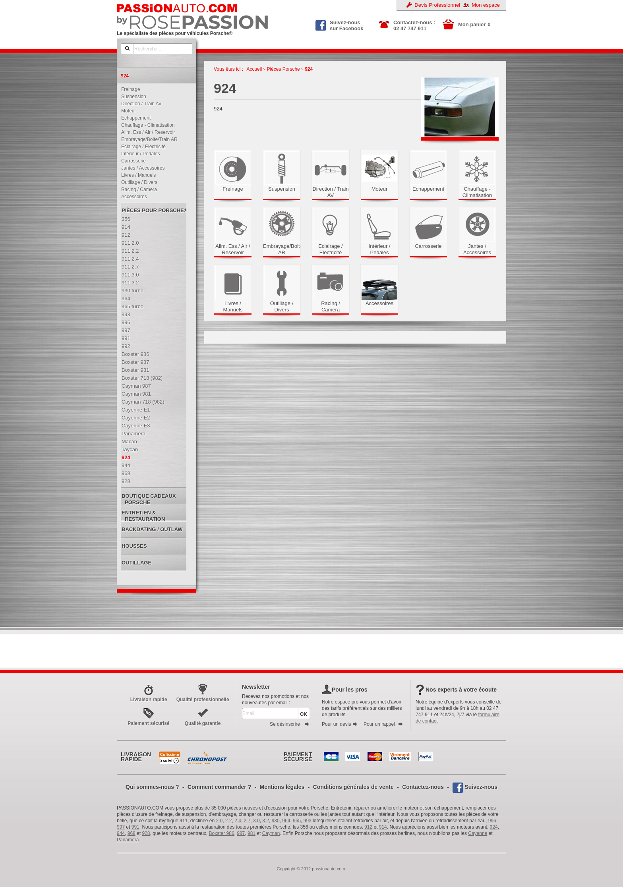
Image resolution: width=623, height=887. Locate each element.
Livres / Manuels (137, 175)
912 (368, 827)
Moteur (127, 111)
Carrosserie (132, 161)
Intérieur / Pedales (139, 154)
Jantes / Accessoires (141, 168)
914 (383, 827)
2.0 (219, 820)
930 (276, 820)
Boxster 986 (221, 833)
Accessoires (132, 196)
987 (241, 833)
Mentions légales (282, 787)
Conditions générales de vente (353, 787)
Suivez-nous (481, 787)
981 (251, 833)
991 (135, 827)
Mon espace (486, 5)
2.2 (228, 820)
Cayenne (477, 833)
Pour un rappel (383, 724)
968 (131, 833)
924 (309, 69)
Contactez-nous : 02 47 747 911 (414, 25)
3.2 (265, 820)
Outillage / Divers (137, 182)
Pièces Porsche (283, 69)
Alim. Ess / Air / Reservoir (146, 132)
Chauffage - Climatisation (146, 125)
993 (308, 820)
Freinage (129, 89)
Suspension (132, 96)
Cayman (271, 833)
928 (146, 833)
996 (492, 820)
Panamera (128, 840)
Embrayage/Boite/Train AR (148, 139)
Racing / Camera (137, 189)
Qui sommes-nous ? (152, 787)
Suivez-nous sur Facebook (339, 24)
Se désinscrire (290, 724)
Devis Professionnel (437, 5)
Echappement (134, 118)
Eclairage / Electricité (142, 146)
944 (121, 833)
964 (286, 820)
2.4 (237, 820)
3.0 (256, 820)
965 (297, 820)
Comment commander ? (219, 787)
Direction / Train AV (140, 103)
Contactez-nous (423, 787)
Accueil (254, 69)
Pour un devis (340, 724)
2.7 (247, 820)
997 (121, 827)
